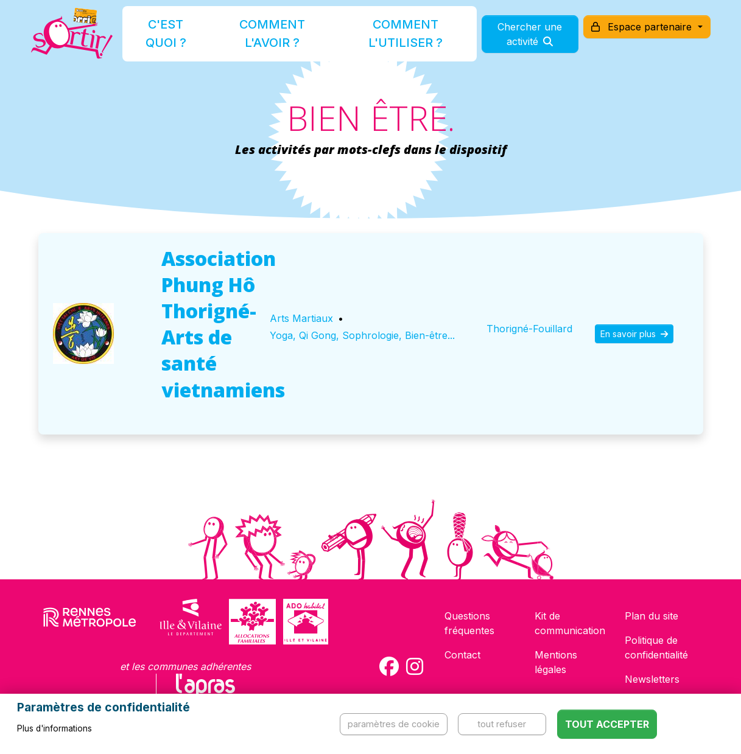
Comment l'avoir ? (269, 39)
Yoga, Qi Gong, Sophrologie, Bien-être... (362, 335)
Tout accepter (607, 724)
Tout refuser (501, 724)
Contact (462, 655)
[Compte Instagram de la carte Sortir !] (414, 666)
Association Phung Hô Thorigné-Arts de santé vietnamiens (223, 324)
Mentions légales (556, 662)
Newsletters (652, 679)
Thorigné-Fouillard (529, 329)
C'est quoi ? (176, 39)
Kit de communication (570, 623)
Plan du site (651, 616)
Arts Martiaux (301, 318)
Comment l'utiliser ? (383, 39)
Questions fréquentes (469, 623)
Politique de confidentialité (656, 647)
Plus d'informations (54, 728)
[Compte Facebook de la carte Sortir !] (389, 666)
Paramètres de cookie (394, 724)
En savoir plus (634, 334)
